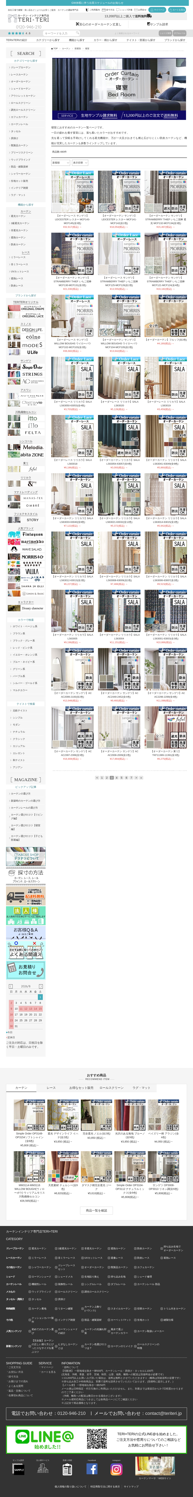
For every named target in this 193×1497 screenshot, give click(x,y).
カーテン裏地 (39, 1308)
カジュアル (19, 746)
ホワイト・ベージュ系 (25, 626)
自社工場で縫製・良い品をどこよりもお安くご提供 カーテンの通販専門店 (43, 10)
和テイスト (19, 760)
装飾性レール (65, 1284)
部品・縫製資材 (19, 166)
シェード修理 (144, 1276)
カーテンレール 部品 (148, 1284)
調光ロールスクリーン (23, 109)
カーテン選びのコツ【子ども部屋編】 (27, 838)
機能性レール (39, 1284)
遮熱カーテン (18, 237)
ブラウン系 (19, 633)
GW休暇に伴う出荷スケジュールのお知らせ (97, 2)
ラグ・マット (18, 195)
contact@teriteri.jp (163, 1413)
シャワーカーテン (21, 173)
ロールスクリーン (21, 102)
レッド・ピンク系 (22, 647)
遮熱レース (17, 278)
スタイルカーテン (120, 1308)
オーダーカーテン (21, 81)
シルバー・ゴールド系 (25, 683)
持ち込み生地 (118, 1276)
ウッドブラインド (21, 159)
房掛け (14, 138)
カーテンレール (19, 124)
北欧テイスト (20, 710)
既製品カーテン (19, 145)
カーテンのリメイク (122, 1346)
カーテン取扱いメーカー (150, 1331)
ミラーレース (18, 257)
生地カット (143, 1319)
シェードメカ (65, 1276)
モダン (16, 724)
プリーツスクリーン (22, 152)
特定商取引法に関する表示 (105, 1486)
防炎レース (17, 285)
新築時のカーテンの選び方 (25, 800)
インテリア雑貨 (19, 187)
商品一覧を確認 (96, 1210)
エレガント (19, 753)
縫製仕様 (168, 1319)
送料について (71, 1367)
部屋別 (78, 48)
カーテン (66, 48)
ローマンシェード (41, 1276)
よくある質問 (15, 1386)
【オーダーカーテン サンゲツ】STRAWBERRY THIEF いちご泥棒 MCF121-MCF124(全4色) (166, 281)
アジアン (18, 767)
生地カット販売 (19, 180)
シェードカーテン (21, 88)
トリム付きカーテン (175, 1308)
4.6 (28, 33)
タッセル (16, 131)
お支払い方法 (15, 1372)
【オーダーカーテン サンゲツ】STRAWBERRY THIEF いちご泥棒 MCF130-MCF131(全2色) (72, 281)
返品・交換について (19, 1390)
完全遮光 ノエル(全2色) (96, 1133)
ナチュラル (19, 731)
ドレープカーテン (21, 67)
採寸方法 (13, 1376)
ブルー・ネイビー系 (24, 661)
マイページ (47, 1367)
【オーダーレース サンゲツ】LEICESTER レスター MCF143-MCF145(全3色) (72, 219)
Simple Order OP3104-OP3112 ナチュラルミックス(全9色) (130, 1189)
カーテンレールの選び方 (24, 807)
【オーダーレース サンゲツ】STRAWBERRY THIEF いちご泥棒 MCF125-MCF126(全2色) (119, 281)
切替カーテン (144, 1308)
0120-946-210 (71, 1413)
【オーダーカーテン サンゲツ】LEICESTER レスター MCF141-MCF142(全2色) (119, 219)
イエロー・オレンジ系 (25, 654)
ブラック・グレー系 (24, 640)
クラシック (19, 739)
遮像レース (117, 1257)
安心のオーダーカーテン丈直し (100, 24)
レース (51, 1087)
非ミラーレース (19, 264)
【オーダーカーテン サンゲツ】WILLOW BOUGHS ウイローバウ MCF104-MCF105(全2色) (119, 343)
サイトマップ (131, 1486)
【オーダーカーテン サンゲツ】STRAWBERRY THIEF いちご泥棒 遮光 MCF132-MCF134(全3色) (165, 219)
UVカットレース (20, 271)
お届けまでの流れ (18, 1381)
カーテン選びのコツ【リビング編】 (27, 816)
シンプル (18, 717)
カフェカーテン (19, 117)
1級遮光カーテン (20, 223)
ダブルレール (179, 33)
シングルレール (93, 1284)
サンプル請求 (159, 24)
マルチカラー (20, 690)
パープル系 (19, 676)
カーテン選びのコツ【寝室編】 (25, 827)
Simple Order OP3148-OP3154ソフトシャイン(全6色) (29, 1137)
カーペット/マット (121, 1319)
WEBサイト (164, 1478)
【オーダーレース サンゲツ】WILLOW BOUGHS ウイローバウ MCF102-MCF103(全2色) (72, 343)
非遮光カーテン (19, 230)
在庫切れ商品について (20, 1395)
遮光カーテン (18, 216)
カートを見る (48, 1372)
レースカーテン (19, 74)
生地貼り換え (91, 1276)
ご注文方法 (14, 1367)
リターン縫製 (65, 1308)
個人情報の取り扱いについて (71, 1486)
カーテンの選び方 (21, 793)
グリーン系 (19, 669)
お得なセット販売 (81, 1087)
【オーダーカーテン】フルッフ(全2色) (166, 339)
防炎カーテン (18, 244)
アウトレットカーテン (23, 95)
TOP (55, 48)
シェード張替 (165, 33)
